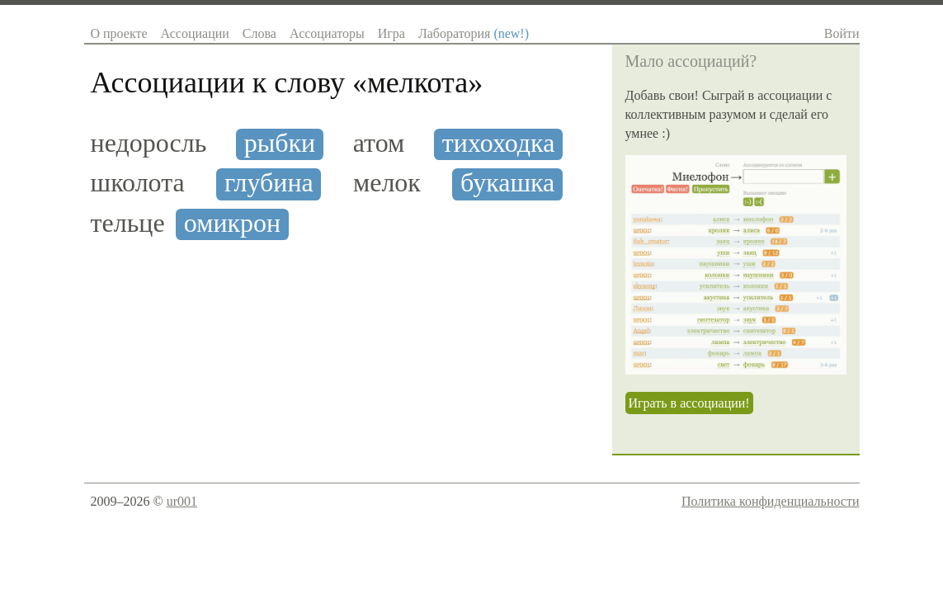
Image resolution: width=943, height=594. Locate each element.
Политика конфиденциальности (770, 501)
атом (379, 143)
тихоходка (498, 143)
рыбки (279, 143)
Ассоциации (195, 33)
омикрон (232, 223)
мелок (387, 182)
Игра (391, 33)
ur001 (182, 501)
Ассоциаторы (327, 33)
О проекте (119, 33)
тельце (128, 223)
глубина (269, 182)
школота (138, 182)
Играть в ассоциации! (689, 403)
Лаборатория (473, 33)
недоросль (149, 143)
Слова (259, 33)
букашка (507, 182)
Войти (842, 33)
